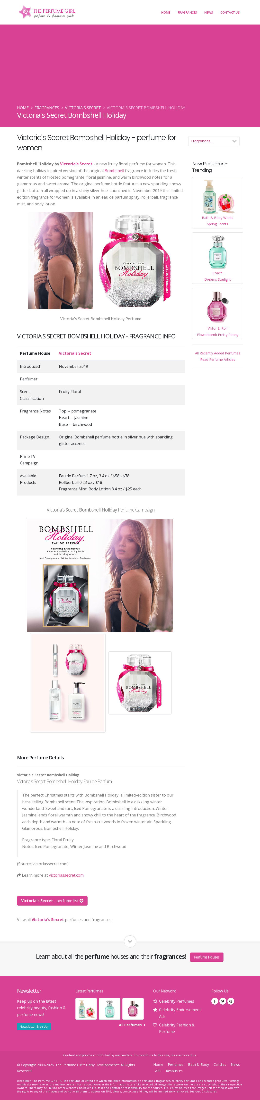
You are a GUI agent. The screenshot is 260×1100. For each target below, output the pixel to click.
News (208, 12)
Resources (174, 1070)
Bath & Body (198, 1064)
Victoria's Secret (83, 107)
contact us (188, 1055)
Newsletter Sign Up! (34, 1026)
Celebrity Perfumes (176, 1001)
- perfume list (52, 900)
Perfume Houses (207, 957)
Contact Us (230, 12)
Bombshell (114, 170)
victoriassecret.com (66, 875)
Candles (220, 1064)
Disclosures (209, 1091)
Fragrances (187, 12)
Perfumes (175, 1064)
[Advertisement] (130, 68)
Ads (158, 1070)
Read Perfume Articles (217, 359)
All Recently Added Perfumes (217, 353)
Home (165, 12)
